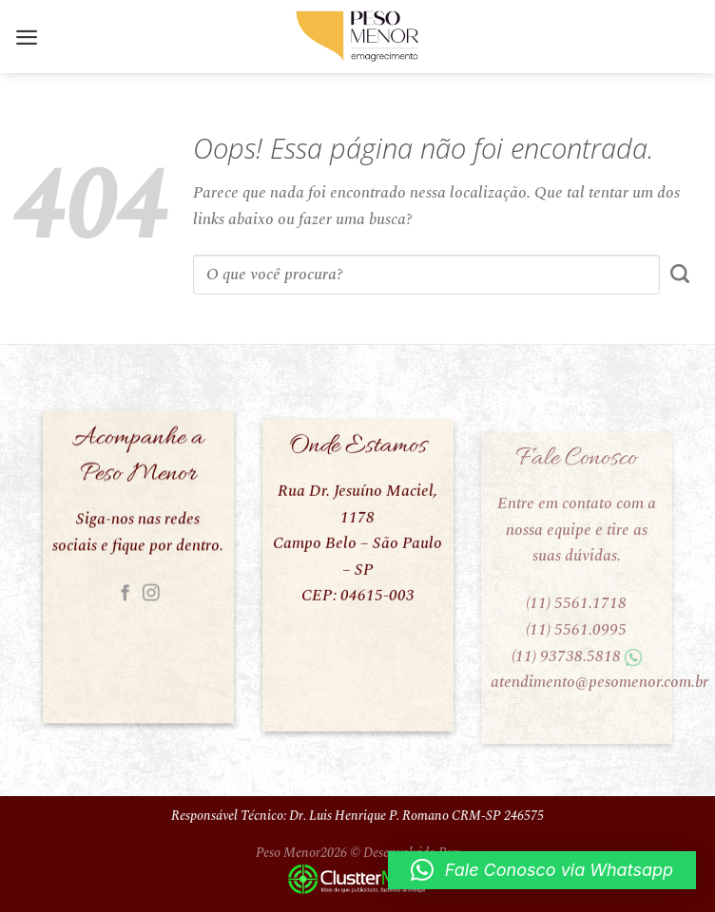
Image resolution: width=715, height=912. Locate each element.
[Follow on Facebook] (125, 598)
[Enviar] (680, 274)
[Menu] (26, 37)
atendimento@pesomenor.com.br (599, 692)
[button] (542, 870)
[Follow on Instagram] (151, 598)
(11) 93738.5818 (566, 666)
